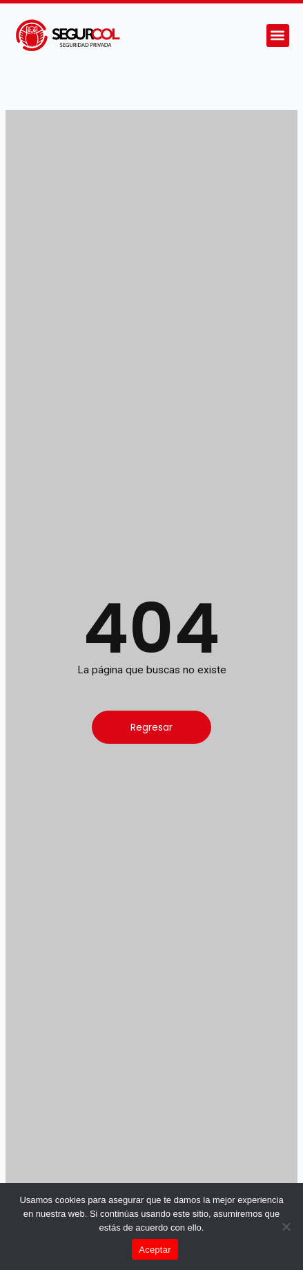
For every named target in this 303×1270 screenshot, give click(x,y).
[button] (277, 35)
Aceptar (155, 1249)
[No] (286, 1226)
